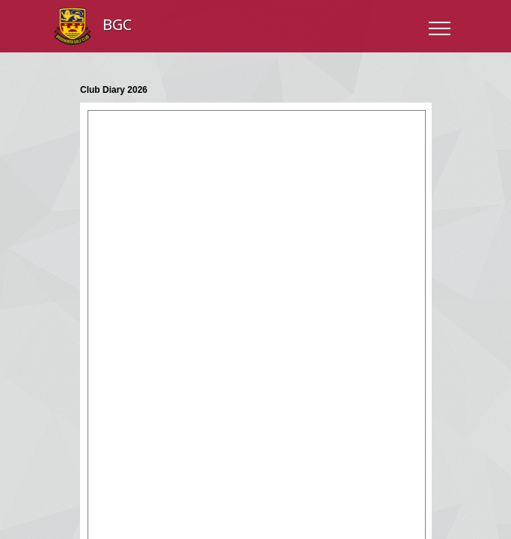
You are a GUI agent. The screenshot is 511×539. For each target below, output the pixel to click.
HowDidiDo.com (282, 455)
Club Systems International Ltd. (282, 442)
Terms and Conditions (253, 417)
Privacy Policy (166, 417)
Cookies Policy (341, 417)
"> (255, 133)
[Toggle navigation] (439, 26)
